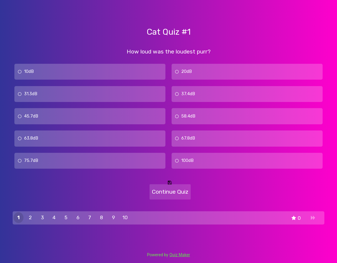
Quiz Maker (180, 254)
